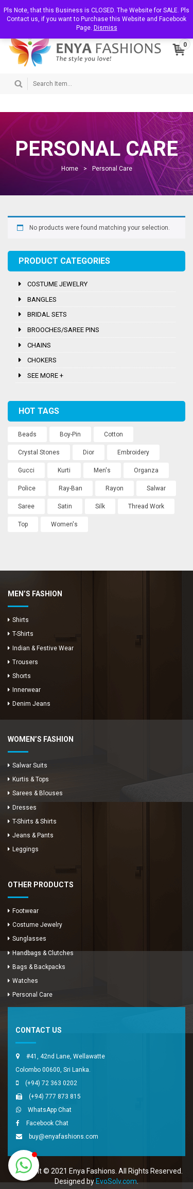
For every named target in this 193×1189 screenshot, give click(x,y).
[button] (23, 1165)
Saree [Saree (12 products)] (26, 506)
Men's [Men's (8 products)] (102, 470)
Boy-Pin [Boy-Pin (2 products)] (70, 434)
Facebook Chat (47, 1123)
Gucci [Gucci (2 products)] (26, 470)
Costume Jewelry (57, 284)
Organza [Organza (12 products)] (146, 470)
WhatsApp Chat (50, 1109)
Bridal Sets (47, 314)
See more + (45, 375)
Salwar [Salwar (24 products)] (156, 488)
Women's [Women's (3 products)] (64, 524)
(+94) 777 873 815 (55, 1096)
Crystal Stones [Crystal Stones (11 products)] (39, 452)
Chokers (42, 360)
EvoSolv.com (116, 1181)
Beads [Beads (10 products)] (27, 434)
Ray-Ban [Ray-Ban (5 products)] (70, 488)
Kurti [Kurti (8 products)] (64, 470)
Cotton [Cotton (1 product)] (113, 434)
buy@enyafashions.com (63, 1136)
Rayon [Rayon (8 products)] (115, 488)
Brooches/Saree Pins (63, 330)
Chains (39, 345)
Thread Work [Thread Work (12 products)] (146, 506)
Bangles (42, 299)
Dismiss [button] (105, 27)
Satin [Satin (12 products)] (65, 506)
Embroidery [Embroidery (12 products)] (133, 452)
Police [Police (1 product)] (27, 488)
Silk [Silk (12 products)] (100, 506)
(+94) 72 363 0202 (51, 1083)
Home (69, 168)
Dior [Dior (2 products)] (88, 452)
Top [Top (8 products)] (23, 524)
